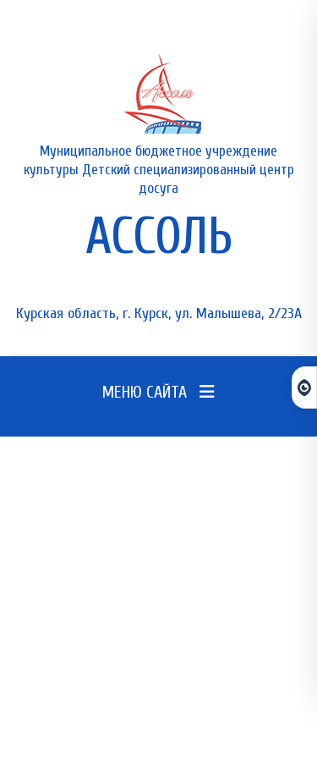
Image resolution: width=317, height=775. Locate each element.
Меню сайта (158, 392)
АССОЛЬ (158, 237)
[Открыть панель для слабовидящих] (304, 387)
